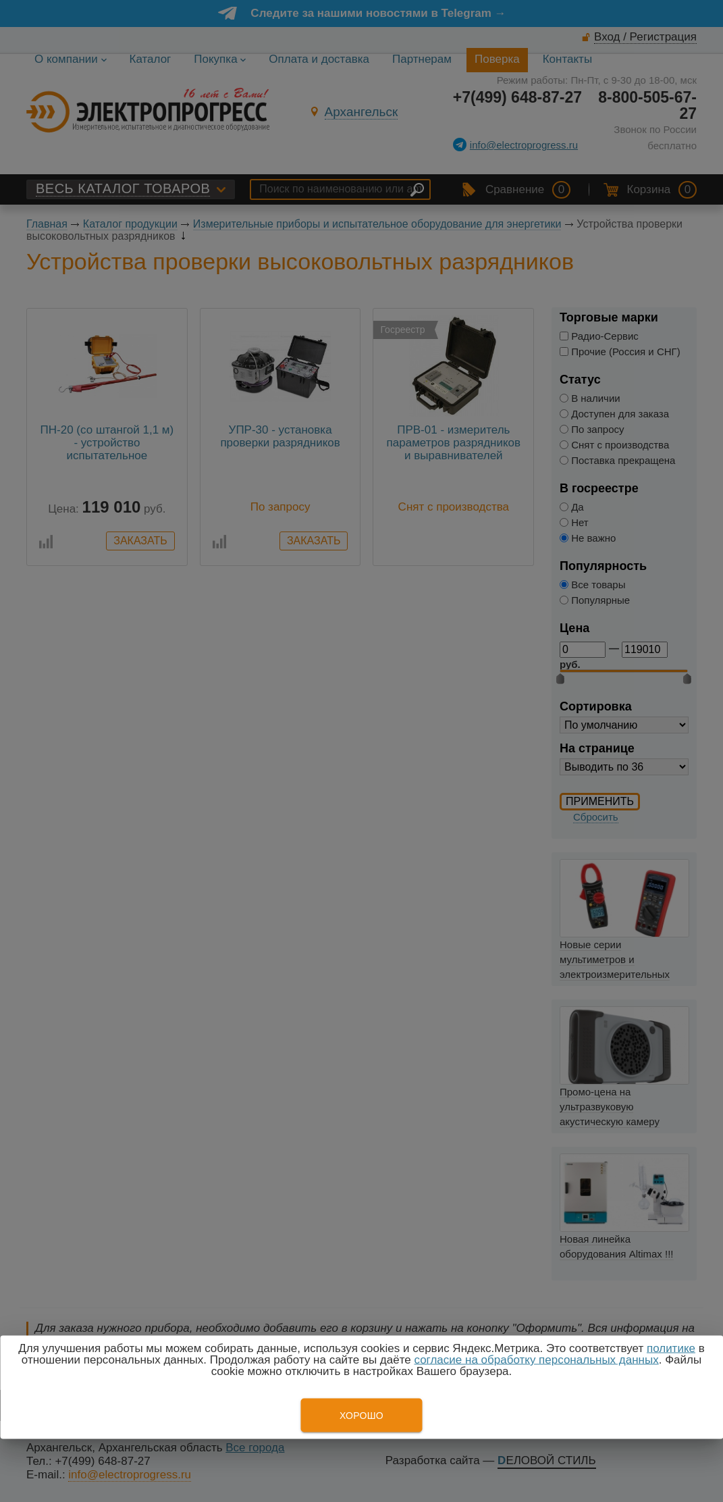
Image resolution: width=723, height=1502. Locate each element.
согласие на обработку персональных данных (536, 1359)
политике (671, 1348)
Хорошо (361, 1415)
